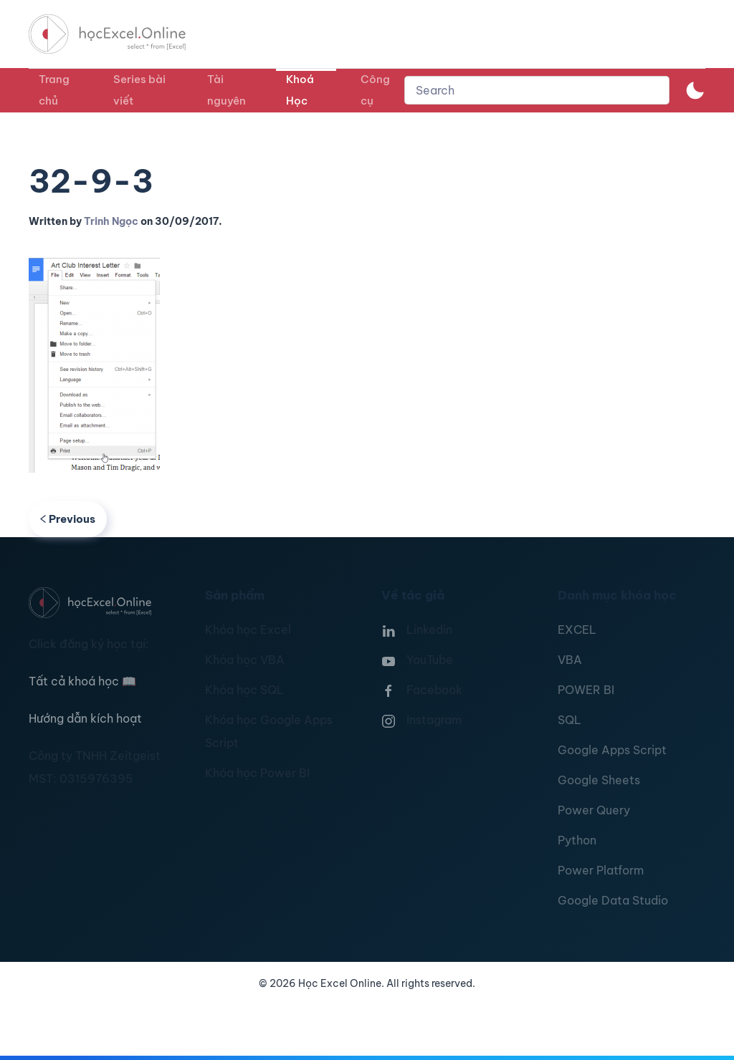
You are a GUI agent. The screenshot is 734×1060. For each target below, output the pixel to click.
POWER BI (586, 690)
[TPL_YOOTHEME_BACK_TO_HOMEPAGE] (120, 34)
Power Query (594, 810)
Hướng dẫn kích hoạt (85, 718)
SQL (569, 720)
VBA (570, 659)
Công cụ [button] (375, 89)
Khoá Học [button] (300, 89)
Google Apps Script (612, 750)
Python (577, 840)
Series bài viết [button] (139, 89)
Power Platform (601, 870)
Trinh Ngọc (111, 221)
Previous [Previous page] (67, 519)
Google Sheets (599, 780)
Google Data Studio (613, 900)
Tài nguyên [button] (226, 89)
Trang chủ (54, 89)
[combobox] (536, 90)
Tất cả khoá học (82, 681)
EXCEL (577, 629)
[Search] (536, 90)
